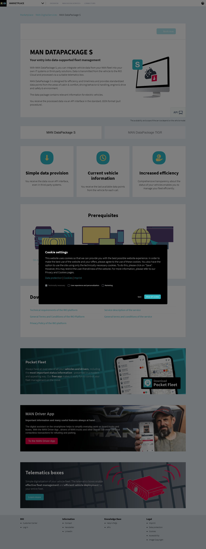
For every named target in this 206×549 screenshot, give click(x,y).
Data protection (53, 277)
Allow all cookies (152, 297)
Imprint (78, 277)
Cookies (68, 277)
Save (139, 297)
